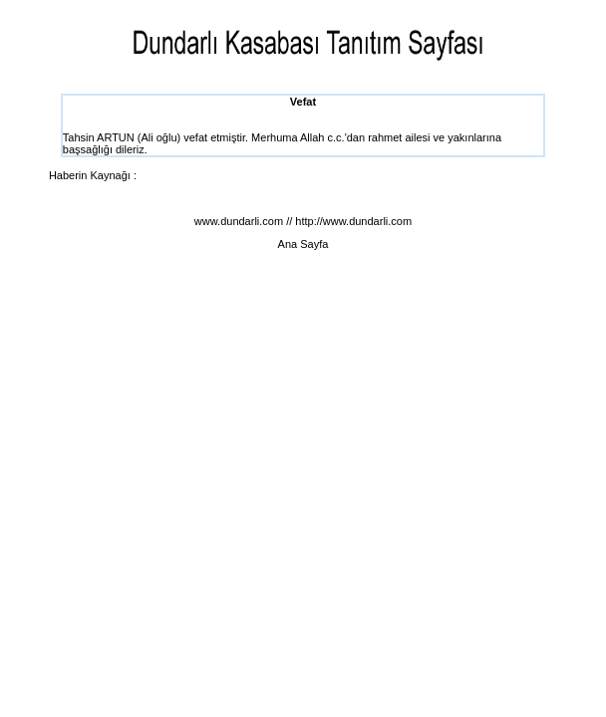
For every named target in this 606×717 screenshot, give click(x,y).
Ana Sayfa (303, 244)
